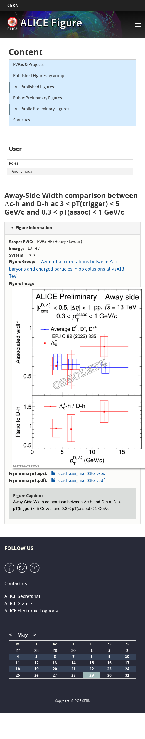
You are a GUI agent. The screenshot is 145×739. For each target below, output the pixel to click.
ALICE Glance (18, 604)
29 (55, 650)
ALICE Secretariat (22, 597)
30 (73, 650)
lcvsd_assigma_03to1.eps (81, 474)
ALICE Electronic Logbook (31, 611)
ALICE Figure (51, 24)
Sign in (123, 5)
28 (36, 650)
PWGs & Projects (28, 65)
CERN (13, 5)
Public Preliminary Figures (37, 98)
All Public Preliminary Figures (42, 109)
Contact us (15, 584)
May (22, 634)
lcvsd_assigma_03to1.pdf (81, 481)
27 (18, 650)
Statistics (21, 120)
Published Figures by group (38, 76)
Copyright (62, 701)
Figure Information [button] (34, 227)
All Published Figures (34, 87)
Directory (134, 5)
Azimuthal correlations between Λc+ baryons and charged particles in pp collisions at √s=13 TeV (66, 269)
